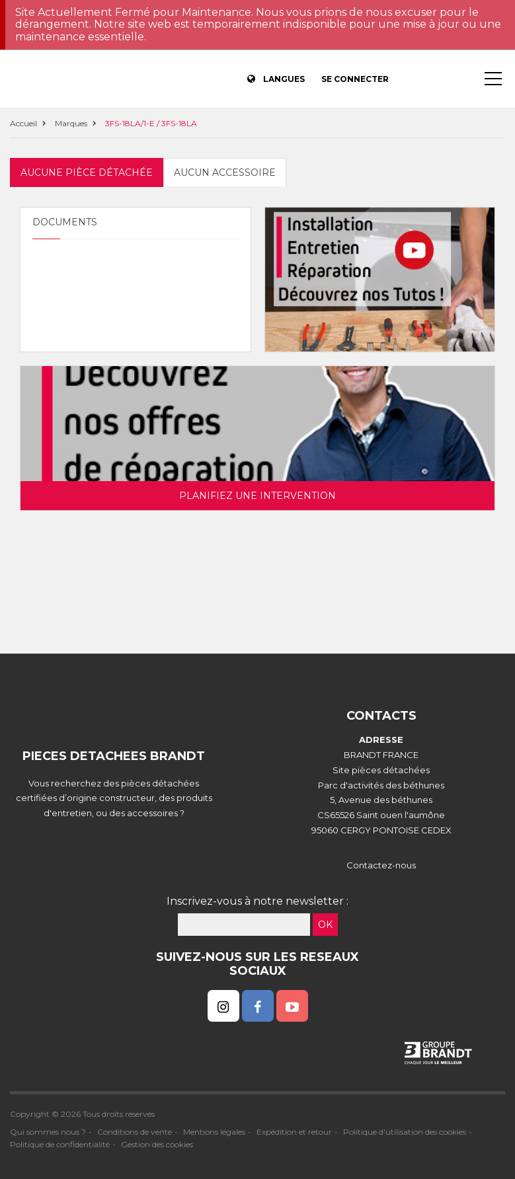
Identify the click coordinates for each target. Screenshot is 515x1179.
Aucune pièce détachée (86, 172)
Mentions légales (214, 1132)
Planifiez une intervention (257, 496)
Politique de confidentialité (60, 1144)
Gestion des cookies (157, 1144)
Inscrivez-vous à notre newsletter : (257, 901)
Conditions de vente (134, 1132)
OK (325, 925)
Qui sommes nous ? (48, 1132)
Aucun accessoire (225, 172)
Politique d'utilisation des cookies (404, 1132)
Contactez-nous (381, 865)
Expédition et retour (294, 1132)
